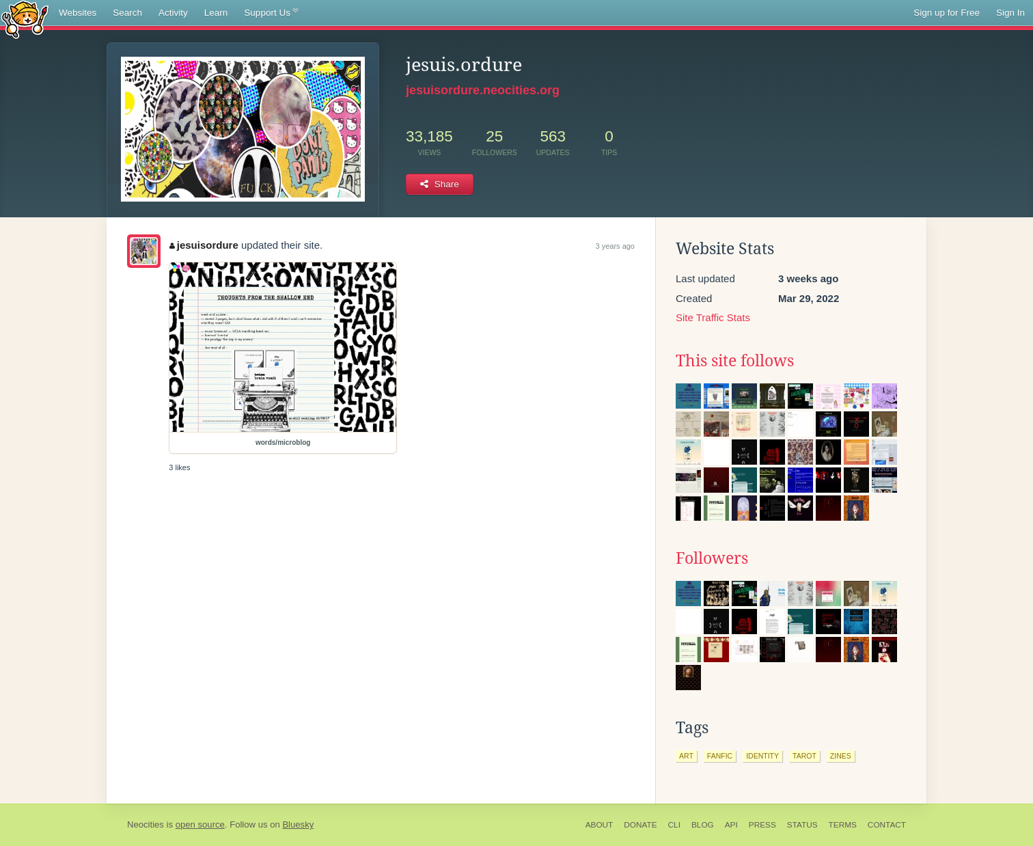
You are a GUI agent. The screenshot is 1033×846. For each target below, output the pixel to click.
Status (802, 825)
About (600, 825)
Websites (77, 13)
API (731, 825)
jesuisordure (203, 245)
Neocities (145, 824)
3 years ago (615, 246)
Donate (640, 825)
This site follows (735, 361)
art (686, 756)
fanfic (719, 756)
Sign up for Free (946, 13)
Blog (702, 825)
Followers (712, 558)
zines (840, 756)
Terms (843, 825)
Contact (887, 825)
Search (127, 13)
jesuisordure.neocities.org (483, 90)
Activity (173, 13)
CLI (674, 825)
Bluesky (298, 824)
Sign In (1010, 13)
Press (762, 825)
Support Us (271, 13)
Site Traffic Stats (713, 317)
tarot (804, 756)
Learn (216, 13)
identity (762, 756)
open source (200, 824)
